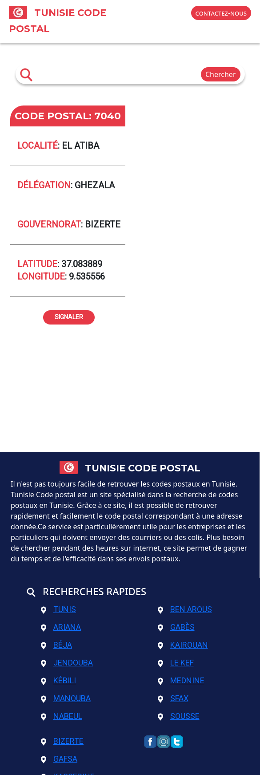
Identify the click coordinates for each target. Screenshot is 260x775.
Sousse (179, 716)
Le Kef (176, 662)
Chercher (220, 74)
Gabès (176, 627)
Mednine (181, 680)
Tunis (58, 609)
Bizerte (62, 741)
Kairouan (183, 644)
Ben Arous (185, 609)
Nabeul (61, 716)
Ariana (61, 627)
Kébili (58, 680)
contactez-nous (221, 13)
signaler (69, 316)
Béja (56, 644)
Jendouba (67, 662)
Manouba (66, 698)
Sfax (173, 698)
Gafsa (59, 758)
